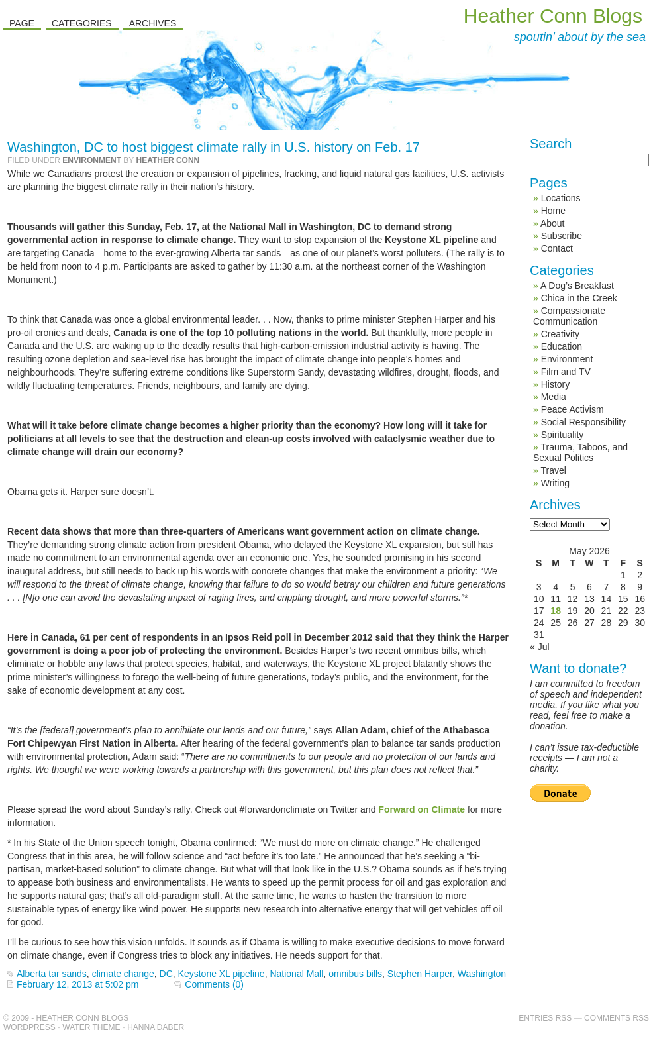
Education (561, 346)
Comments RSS (616, 1018)
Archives (153, 23)
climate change (123, 973)
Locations (561, 198)
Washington (482, 973)
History (555, 384)
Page (21, 23)
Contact (557, 248)
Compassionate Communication (569, 316)
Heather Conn (167, 160)
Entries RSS (545, 1018)
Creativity (560, 334)
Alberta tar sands (52, 973)
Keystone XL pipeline (221, 973)
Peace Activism (572, 409)
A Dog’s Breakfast (577, 285)
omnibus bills (355, 973)
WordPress (29, 1027)
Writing (555, 483)
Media (553, 396)
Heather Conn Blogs (553, 15)
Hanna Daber (155, 1027)
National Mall (296, 973)
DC (166, 973)
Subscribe (561, 236)
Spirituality (562, 434)
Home (553, 210)
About (552, 223)
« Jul (540, 646)
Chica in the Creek (579, 298)
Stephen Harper (419, 973)
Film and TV (566, 371)
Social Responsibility (583, 422)
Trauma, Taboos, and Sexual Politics (580, 452)
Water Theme (91, 1027)
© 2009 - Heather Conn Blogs (65, 1018)
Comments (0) (214, 984)
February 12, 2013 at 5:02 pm (77, 984)
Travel (553, 470)
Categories (82, 23)
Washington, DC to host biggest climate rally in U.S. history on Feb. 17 (213, 147)
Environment (91, 160)
